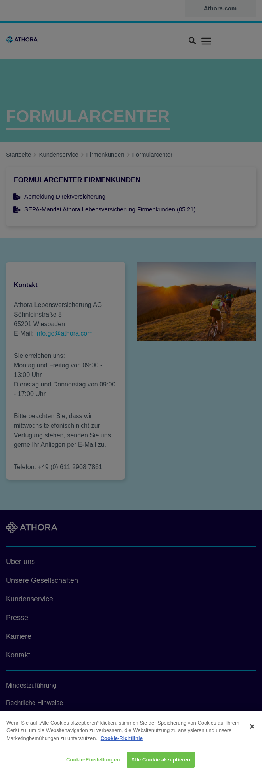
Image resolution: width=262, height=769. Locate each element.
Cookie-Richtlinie (122, 741)
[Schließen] (252, 730)
